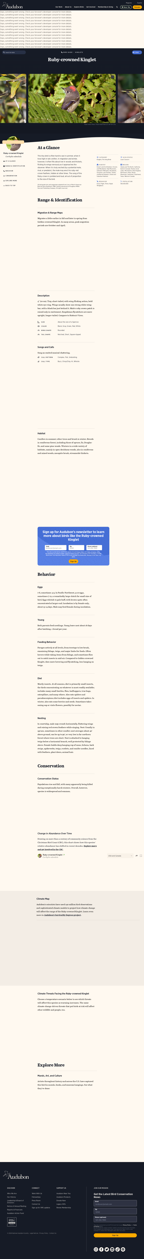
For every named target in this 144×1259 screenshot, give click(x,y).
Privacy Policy (80, 552)
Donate (137, 7)
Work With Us (37, 1193)
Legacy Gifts (61, 1204)
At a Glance (11, 161)
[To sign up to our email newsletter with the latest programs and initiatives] (55, 547)
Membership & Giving (105, 7)
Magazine (129, 3)
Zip (71, 546)
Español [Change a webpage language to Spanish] (139, 3)
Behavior (9, 171)
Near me (127, 7)
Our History (11, 1197)
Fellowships (36, 1197)
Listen (138, 52)
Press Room (36, 1201)
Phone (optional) (92, 546)
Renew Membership (63, 1208)
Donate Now (61, 1201)
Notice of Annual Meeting (16, 1206)
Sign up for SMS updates (41, 1208)
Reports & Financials (14, 1210)
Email (47, 546)
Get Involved (90, 7)
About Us (68, 7)
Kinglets (79, 52)
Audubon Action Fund (15, 1213)
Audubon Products (63, 1197)
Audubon (12, 5)
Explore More (11, 180)
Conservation (11, 176)
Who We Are (12, 1193)
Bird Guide (68, 52)
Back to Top (11, 185)
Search (117, 6)
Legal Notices (34, 1233)
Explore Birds (79, 7)
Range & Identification (15, 166)
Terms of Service (91, 552)
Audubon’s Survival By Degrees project (62, 915)
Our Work (58, 7)
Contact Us (36, 1204)
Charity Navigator (11, 1222)
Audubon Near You (63, 1193)
